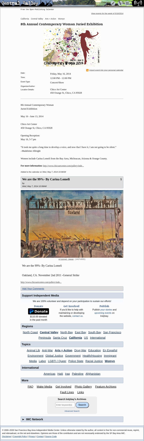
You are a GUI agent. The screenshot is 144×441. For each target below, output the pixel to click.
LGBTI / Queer (57, 361)
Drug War (80, 350)
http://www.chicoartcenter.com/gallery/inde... (63, 166)
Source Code (51, 436)
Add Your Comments (33, 288)
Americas (49, 373)
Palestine (77, 373)
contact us (77, 316)
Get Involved (63, 386)
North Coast (30, 332)
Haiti (60, 373)
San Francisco (112, 332)
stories (106, 309)
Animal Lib (33, 350)
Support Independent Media (40, 295)
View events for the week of (107, 13)
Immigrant (110, 355)
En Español (110, 350)
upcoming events (102, 313)
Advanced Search (72, 411)
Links (80, 392)
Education (94, 350)
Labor (42, 361)
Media (33, 361)
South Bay (94, 332)
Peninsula (45, 337)
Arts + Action (50, 19)
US (86, 337)
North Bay (66, 332)
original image (66, 259)
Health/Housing (92, 355)
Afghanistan (93, 373)
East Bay (80, 332)
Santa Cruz (60, 337)
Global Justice (54, 355)
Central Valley (37, 19)
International (97, 337)
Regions (27, 326)
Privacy (32, 436)
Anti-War (47, 350)
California (25, 19)
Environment (35, 355)
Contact (40, 436)
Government (73, 355)
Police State (75, 361)
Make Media (44, 386)
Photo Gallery (83, 386)
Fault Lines (67, 392)
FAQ (30, 386)
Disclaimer (6, 436)
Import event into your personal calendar (104, 70)
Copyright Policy (20, 436)
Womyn (61, 19)
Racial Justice (94, 361)
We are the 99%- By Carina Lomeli (46, 179)
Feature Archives (105, 386)
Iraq (67, 373)
